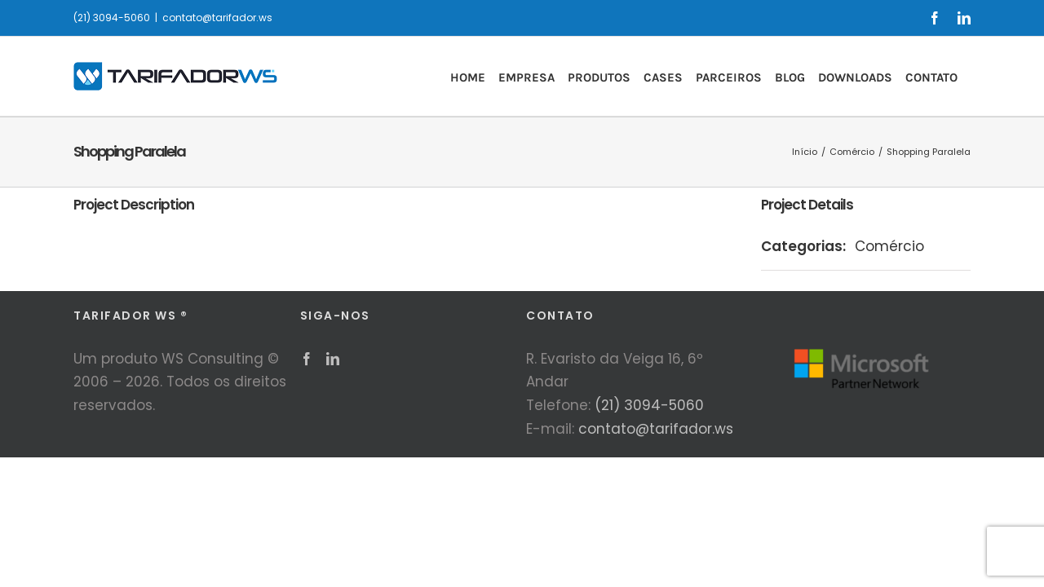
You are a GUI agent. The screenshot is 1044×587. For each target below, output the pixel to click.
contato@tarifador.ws (217, 17)
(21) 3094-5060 (649, 405)
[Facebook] (306, 358)
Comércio (889, 246)
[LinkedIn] (332, 358)
